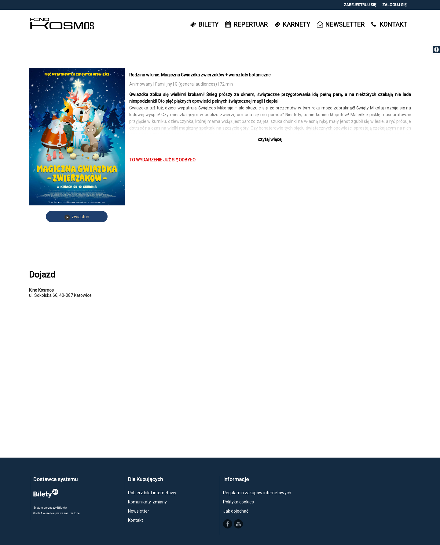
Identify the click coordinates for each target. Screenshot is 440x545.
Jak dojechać (235, 511)
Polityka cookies (238, 501)
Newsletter (138, 511)
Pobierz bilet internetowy (152, 492)
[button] (436, 49)
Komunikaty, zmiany (147, 501)
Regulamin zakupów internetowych (257, 492)
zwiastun (76, 217)
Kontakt (135, 520)
